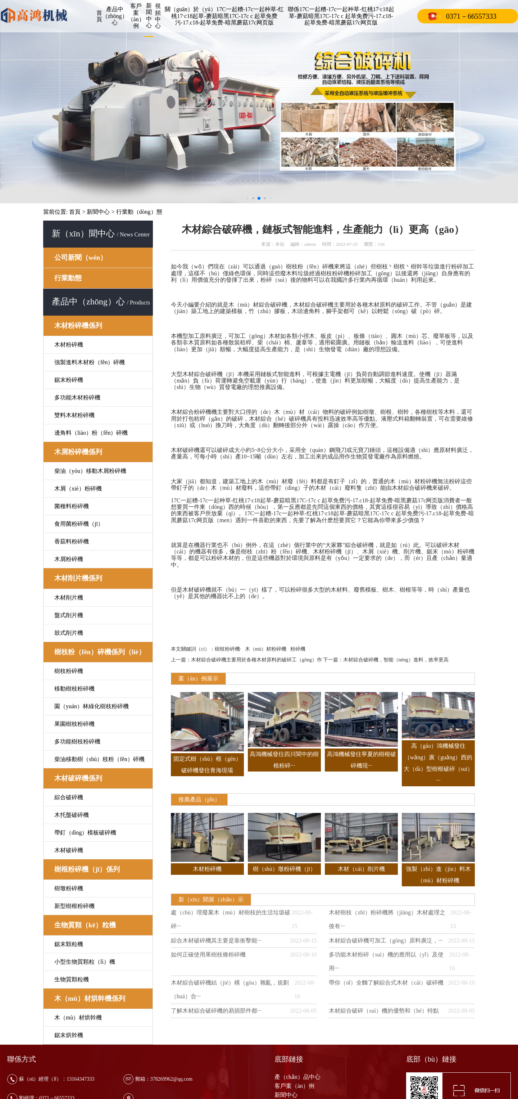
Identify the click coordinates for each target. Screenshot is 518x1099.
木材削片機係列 (78, 578)
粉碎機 (297, 649)
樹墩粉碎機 (68, 888)
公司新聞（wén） (80, 257)
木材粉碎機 (68, 345)
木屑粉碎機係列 (78, 452)
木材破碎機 (68, 850)
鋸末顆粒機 (68, 944)
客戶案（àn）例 (294, 1086)
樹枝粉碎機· (228, 649)
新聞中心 (98, 212)
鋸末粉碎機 (68, 380)
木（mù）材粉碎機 (266, 649)
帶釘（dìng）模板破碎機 (85, 832)
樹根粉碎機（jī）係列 (87, 869)
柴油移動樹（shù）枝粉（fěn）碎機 (99, 759)
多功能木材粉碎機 (77, 397)
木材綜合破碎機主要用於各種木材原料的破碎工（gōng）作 (256, 659)
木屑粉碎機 (68, 559)
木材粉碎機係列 (78, 325)
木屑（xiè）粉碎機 (78, 488)
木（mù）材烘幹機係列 (89, 998)
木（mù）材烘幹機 (78, 1017)
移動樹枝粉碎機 (74, 689)
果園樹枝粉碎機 (74, 724)
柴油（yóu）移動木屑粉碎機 (90, 471)
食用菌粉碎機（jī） (79, 524)
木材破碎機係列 (78, 778)
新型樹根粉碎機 (74, 906)
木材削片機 (68, 597)
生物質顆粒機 (71, 979)
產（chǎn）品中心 (297, 1077)
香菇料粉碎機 (71, 541)
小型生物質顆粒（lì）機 (84, 962)
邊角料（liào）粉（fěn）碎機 (91, 433)
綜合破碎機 (68, 797)
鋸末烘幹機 (68, 1035)
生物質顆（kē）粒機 (85, 925)
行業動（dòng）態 (139, 212)
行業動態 (68, 278)
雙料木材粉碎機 (74, 415)
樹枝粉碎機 (68, 671)
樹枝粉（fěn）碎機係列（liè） (99, 652)
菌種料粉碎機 (71, 506)
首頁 (99, 16)
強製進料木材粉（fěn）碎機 (89, 362)
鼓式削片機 (68, 633)
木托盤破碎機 (71, 815)
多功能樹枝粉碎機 (77, 741)
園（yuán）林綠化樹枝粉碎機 (91, 706)
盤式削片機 (68, 615)
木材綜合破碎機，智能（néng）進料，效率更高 (396, 659)
